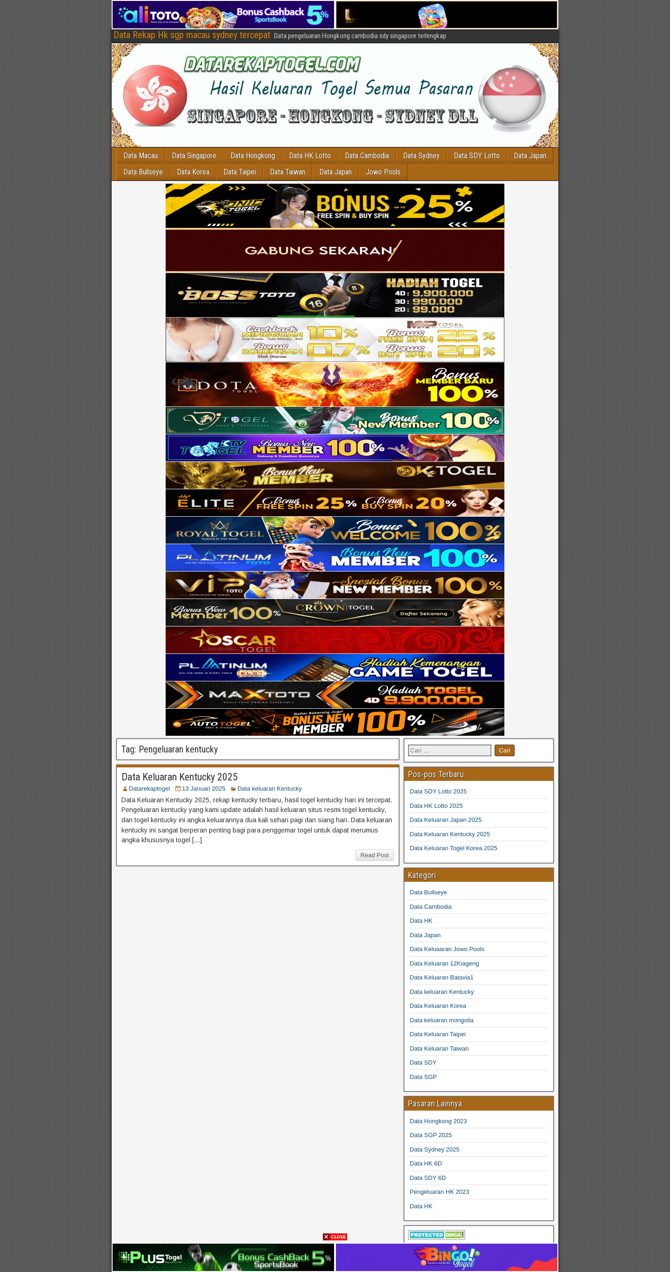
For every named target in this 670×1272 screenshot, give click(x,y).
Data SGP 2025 (431, 1135)
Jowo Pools (383, 171)
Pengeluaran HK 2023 (439, 1191)
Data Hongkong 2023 (438, 1121)
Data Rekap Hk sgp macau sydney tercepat (192, 34)
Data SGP (423, 1076)
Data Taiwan (288, 171)
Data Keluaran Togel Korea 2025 (453, 848)
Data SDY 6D (428, 1177)
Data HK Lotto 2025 (436, 805)
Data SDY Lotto (477, 155)
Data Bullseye (143, 171)
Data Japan (530, 155)
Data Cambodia (367, 155)
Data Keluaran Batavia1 (442, 977)
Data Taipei (240, 171)
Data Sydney (421, 155)
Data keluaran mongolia (442, 1020)
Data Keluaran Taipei (438, 1034)
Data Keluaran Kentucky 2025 (179, 777)
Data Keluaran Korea (438, 1005)
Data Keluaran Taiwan (439, 1048)
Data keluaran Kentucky (269, 788)
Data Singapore (194, 155)
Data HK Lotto (310, 155)
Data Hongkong (253, 155)
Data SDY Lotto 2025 (438, 791)
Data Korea (193, 171)
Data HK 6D (426, 1163)
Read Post (375, 855)
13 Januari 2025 (203, 788)
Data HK (421, 920)
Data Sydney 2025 (435, 1149)
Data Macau (141, 155)
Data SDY (423, 1062)
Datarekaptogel (149, 788)
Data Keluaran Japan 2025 (446, 819)
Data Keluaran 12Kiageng (444, 963)
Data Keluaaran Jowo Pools (447, 949)
